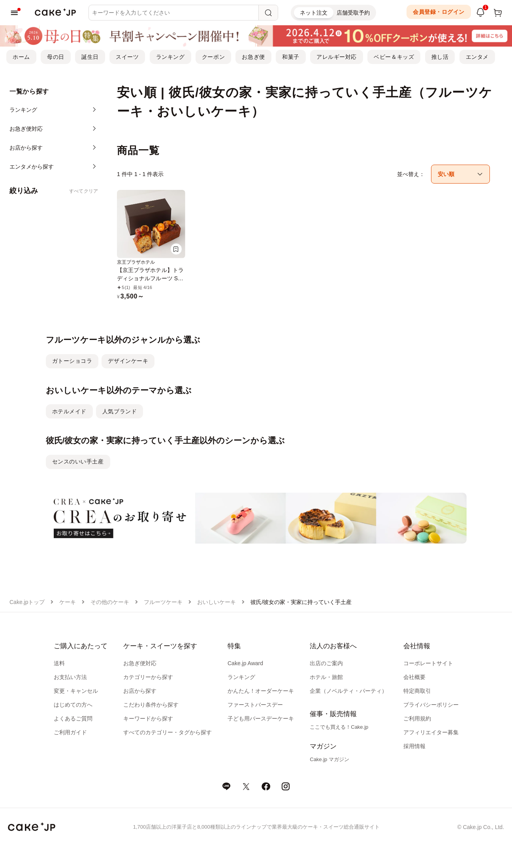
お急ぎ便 (253, 57)
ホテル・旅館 (326, 677)
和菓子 (290, 57)
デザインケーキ (128, 361)
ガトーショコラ (72, 361)
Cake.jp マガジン (329, 759)
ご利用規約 (417, 718)
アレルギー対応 (336, 57)
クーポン (213, 57)
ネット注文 (314, 12)
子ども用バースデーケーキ (261, 718)
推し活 (440, 57)
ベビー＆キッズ (394, 57)
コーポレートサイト (428, 663)
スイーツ (127, 57)
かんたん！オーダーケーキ (261, 691)
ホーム (21, 57)
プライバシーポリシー (431, 705)
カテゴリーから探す (148, 677)
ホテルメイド (69, 411)
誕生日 (90, 57)
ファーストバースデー (255, 705)
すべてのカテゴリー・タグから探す (167, 732)
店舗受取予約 (353, 12)
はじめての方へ (73, 705)
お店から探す (139, 691)
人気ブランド (119, 411)
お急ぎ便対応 (139, 663)
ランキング (170, 57)
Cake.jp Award (245, 663)
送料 (59, 663)
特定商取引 (417, 691)
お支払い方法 (70, 677)
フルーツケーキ (163, 602)
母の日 (55, 57)
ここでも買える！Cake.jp (339, 727)
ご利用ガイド (70, 732)
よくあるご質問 (73, 718)
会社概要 (414, 677)
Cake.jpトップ (27, 602)
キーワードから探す (148, 718)
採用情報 (414, 746)
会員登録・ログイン (439, 12)
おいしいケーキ (216, 602)
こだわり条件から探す (151, 705)
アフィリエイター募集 (431, 732)
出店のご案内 (326, 663)
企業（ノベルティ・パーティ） (348, 691)
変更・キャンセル (76, 691)
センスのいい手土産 (78, 461)
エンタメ (477, 57)
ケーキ (67, 602)
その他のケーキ (109, 602)
